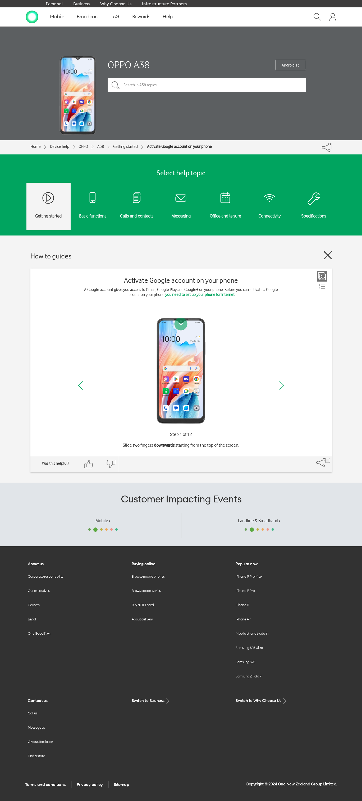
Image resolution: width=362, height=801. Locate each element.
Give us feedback (40, 741)
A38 (100, 146)
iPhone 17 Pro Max (249, 576)
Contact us (38, 700)
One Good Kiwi (39, 633)
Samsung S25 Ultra (249, 647)
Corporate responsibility (45, 576)
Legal (32, 619)
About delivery (142, 619)
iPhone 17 (242, 605)
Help (167, 16)
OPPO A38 (129, 65)
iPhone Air (243, 619)
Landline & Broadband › (259, 520)
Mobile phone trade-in (252, 633)
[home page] (32, 16)
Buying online (143, 563)
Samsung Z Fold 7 (248, 676)
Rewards (141, 16)
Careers (34, 605)
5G (116, 16)
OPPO (83, 146)
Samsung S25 (245, 662)
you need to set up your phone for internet (200, 294)
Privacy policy (90, 784)
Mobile (57, 16)
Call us (33, 713)
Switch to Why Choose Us (261, 701)
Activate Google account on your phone (179, 146)
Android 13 (291, 65)
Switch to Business (151, 701)
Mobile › (102, 520)
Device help (59, 146)
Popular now (247, 563)
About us (36, 563)
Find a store (36, 756)
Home (35, 146)
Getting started (125, 146)
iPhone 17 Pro (245, 590)
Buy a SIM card (143, 605)
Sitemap (121, 784)
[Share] (331, 146)
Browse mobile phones (148, 576)
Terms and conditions (45, 784)
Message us (36, 727)
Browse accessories (146, 590)
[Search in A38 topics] (207, 85)
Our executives (39, 590)
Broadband (88, 16)
